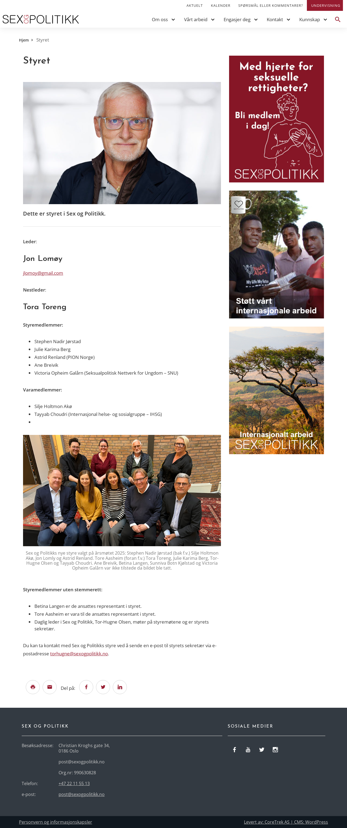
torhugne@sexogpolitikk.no (79, 653)
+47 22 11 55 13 (74, 783)
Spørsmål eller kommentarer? (270, 5)
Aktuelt (195, 5)
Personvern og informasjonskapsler (55, 822)
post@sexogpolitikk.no (82, 794)
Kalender (220, 5)
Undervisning (325, 5)
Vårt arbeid (195, 19)
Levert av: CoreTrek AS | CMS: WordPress (286, 822)
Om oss (160, 19)
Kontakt (275, 19)
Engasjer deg (237, 19)
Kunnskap (309, 19)
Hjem (24, 40)
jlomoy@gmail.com (43, 273)
